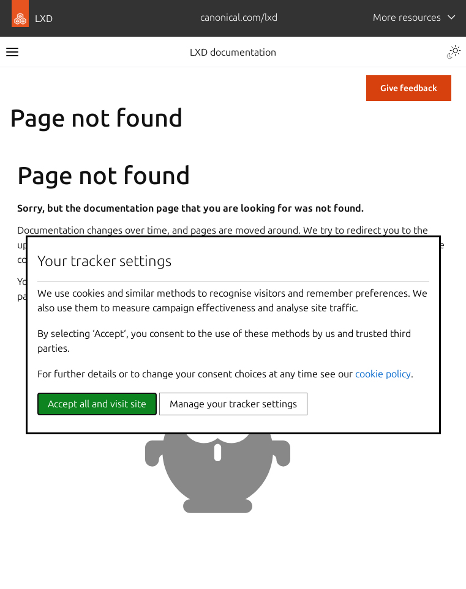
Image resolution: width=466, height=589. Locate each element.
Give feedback (408, 88)
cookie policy (383, 373)
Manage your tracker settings (233, 403)
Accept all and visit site (97, 403)
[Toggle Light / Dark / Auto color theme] (453, 52)
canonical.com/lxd (238, 17)
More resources (407, 17)
